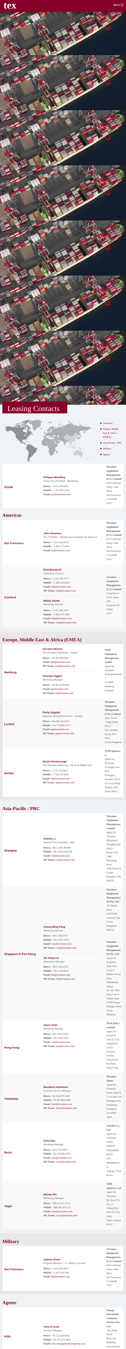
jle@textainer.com (60, 1276)
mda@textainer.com (61, 618)
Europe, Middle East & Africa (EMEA (111, 433)
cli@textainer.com (60, 855)
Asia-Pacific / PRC (112, 443)
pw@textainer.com (60, 494)
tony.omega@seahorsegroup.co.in (68, 1343)
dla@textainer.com (60, 778)
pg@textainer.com (60, 729)
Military (107, 448)
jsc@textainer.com (60, 1041)
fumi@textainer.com (61, 1103)
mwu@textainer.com (61, 1211)
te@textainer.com (59, 688)
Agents (106, 454)
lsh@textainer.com (60, 974)
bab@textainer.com (61, 586)
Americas (107, 423)
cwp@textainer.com (61, 943)
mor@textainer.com (61, 1157)
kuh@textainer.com (60, 661)
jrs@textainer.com (60, 550)
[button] (119, 6)
